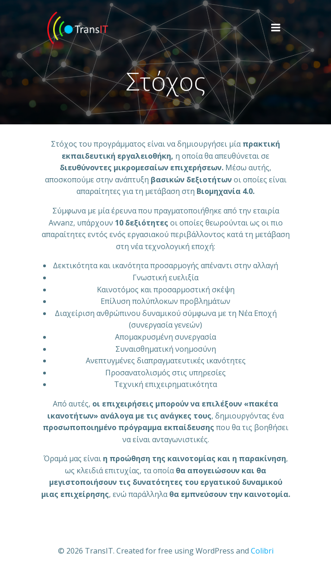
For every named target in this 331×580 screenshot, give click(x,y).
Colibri (262, 551)
